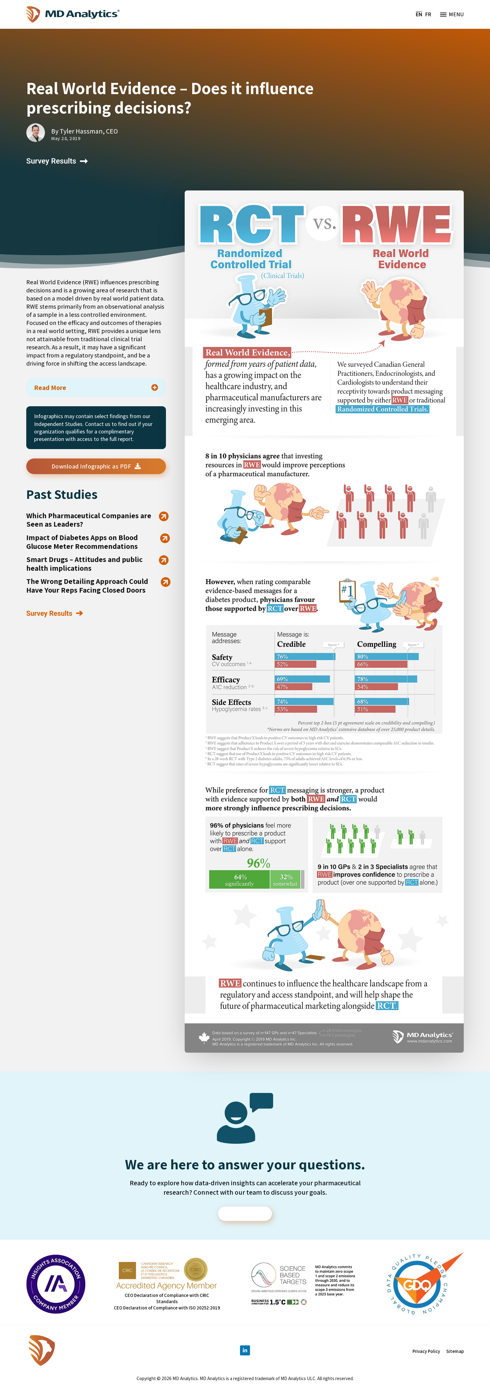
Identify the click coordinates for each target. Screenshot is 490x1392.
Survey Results (51, 161)
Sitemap (455, 1352)
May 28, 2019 (65, 138)
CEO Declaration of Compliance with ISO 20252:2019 (167, 1309)
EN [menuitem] (419, 14)
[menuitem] (419, 14)
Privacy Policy (426, 1352)
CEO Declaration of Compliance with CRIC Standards (167, 1299)
